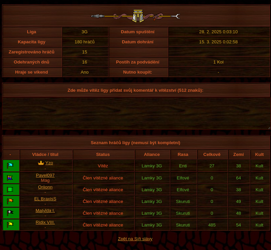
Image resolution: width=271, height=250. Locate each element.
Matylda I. (45, 216)
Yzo (49, 168)
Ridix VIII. (45, 228)
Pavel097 (45, 181)
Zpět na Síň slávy (135, 244)
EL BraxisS (45, 204)
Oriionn (45, 193)
